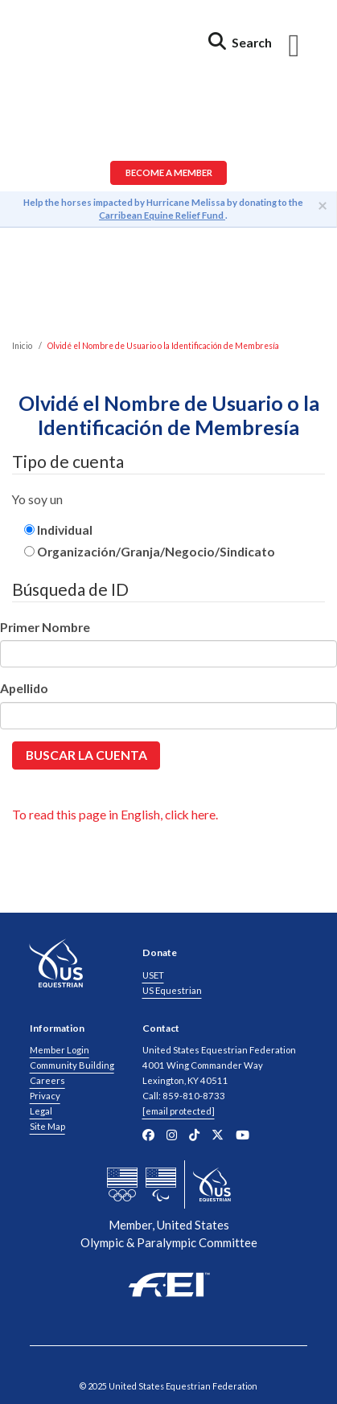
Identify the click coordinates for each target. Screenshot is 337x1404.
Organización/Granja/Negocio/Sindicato (149, 551)
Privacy (45, 1095)
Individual (58, 529)
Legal (41, 1111)
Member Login (59, 1050)
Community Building (72, 1065)
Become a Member (168, 172)
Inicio (22, 346)
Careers (47, 1080)
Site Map (47, 1126)
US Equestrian (172, 990)
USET (153, 975)
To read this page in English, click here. (115, 814)
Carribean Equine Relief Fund (162, 215)
